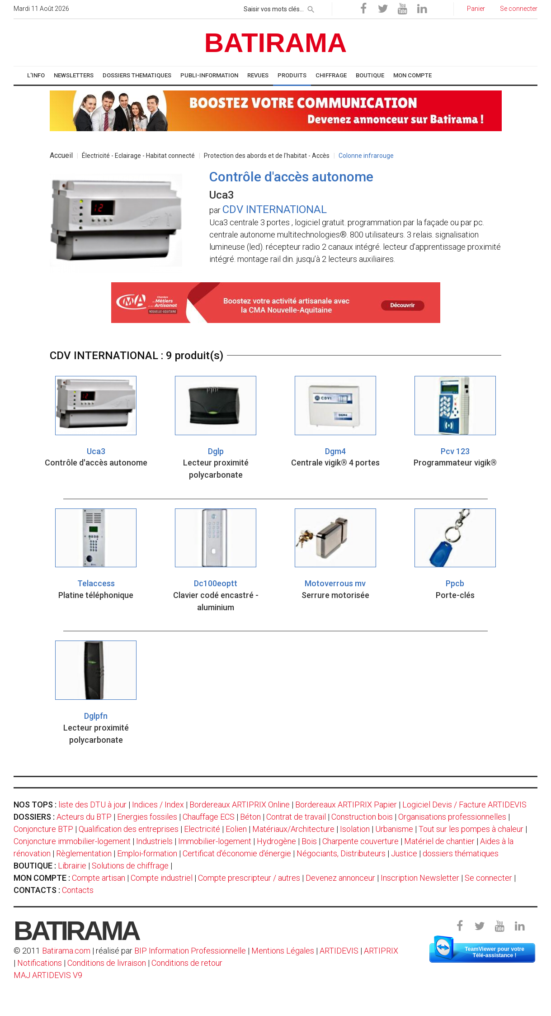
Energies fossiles (147, 816)
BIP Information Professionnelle (190, 950)
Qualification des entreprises (129, 829)
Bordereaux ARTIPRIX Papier (346, 804)
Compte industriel (162, 878)
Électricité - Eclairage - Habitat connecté (138, 155)
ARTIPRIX (381, 950)
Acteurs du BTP (84, 816)
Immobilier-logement (214, 841)
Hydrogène (276, 841)
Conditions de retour (186, 963)
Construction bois (362, 816)
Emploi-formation (147, 853)
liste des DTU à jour (92, 804)
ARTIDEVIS (339, 950)
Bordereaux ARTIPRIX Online (239, 804)
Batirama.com (66, 950)
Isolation (355, 829)
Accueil (61, 155)
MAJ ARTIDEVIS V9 (48, 975)
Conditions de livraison (106, 963)
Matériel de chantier (439, 841)
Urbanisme (394, 829)
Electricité (202, 829)
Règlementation (84, 853)
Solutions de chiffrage (130, 865)
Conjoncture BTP (43, 829)
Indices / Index (158, 804)
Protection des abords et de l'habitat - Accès (267, 155)
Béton (250, 816)
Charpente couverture (360, 841)
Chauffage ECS (209, 816)
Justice (404, 853)
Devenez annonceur (340, 878)
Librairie (72, 865)
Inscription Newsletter (420, 878)
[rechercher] (311, 7)
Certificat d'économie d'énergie (237, 853)
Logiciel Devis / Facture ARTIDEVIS (464, 804)
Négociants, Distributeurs (341, 853)
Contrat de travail (296, 816)
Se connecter (488, 878)
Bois (309, 841)
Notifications (40, 963)
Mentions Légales (282, 950)
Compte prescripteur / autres (249, 878)
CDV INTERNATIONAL (274, 209)
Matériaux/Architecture (293, 829)
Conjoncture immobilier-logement (72, 841)
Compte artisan (98, 878)
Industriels (154, 841)
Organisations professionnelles (452, 816)
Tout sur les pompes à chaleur (471, 829)
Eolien (236, 829)
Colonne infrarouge (366, 155)
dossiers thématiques (461, 853)
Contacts (78, 890)
